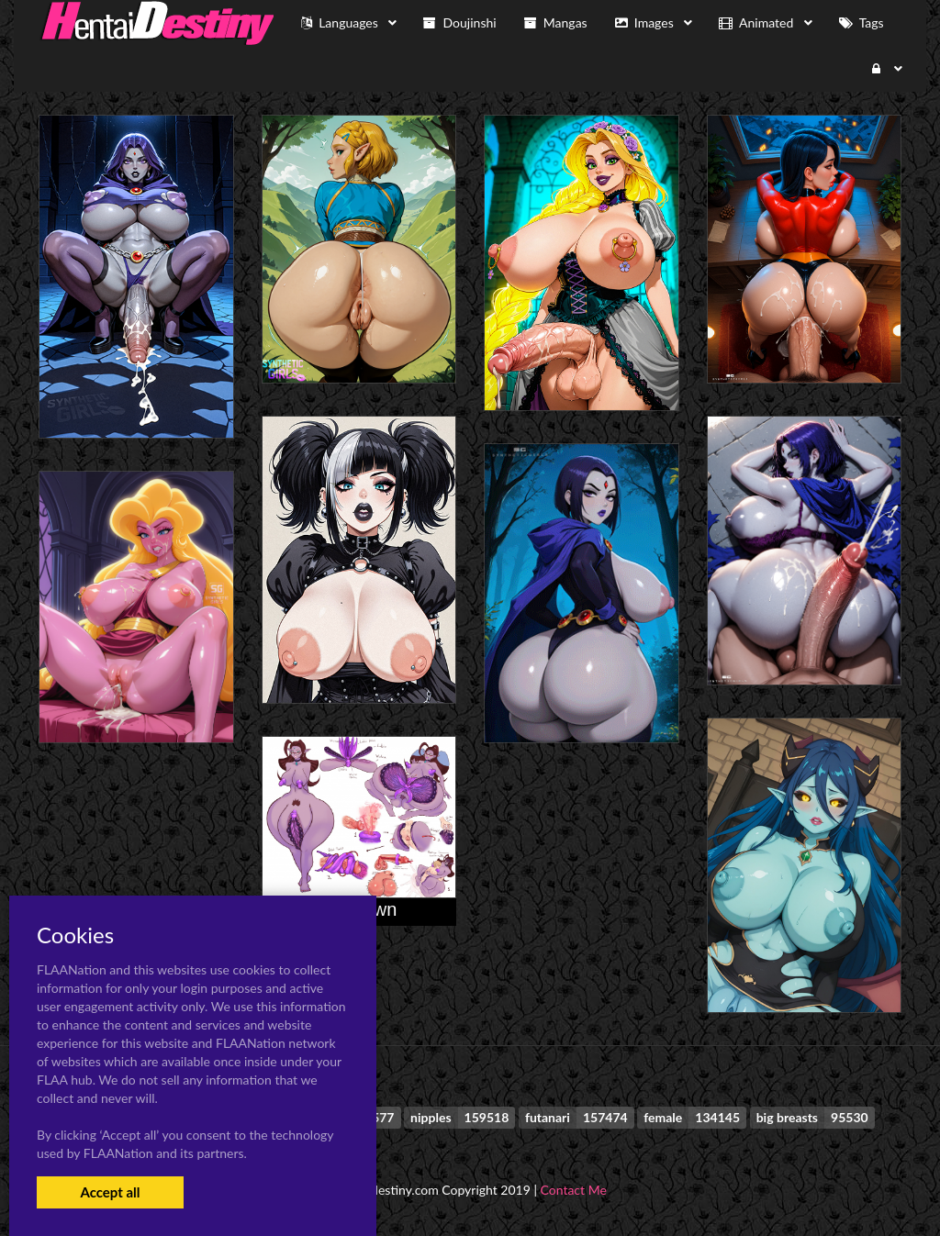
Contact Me (574, 1189)
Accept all (110, 1192)
